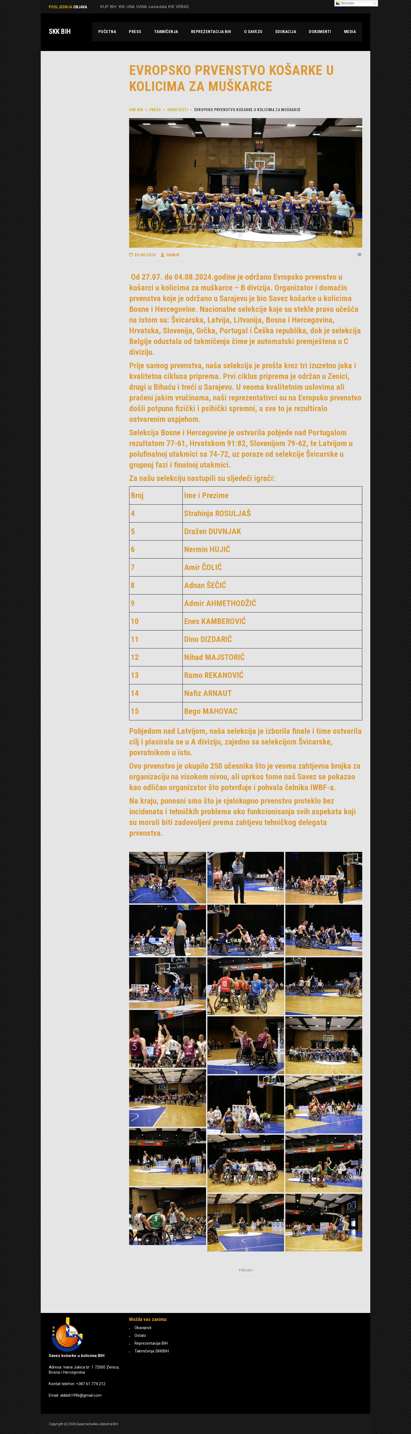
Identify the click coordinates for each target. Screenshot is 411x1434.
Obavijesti (142, 1327)
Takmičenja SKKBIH (151, 1351)
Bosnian (345, 3)
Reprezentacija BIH (151, 1343)
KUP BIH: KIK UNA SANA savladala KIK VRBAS (144, 6)
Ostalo (140, 1335)
